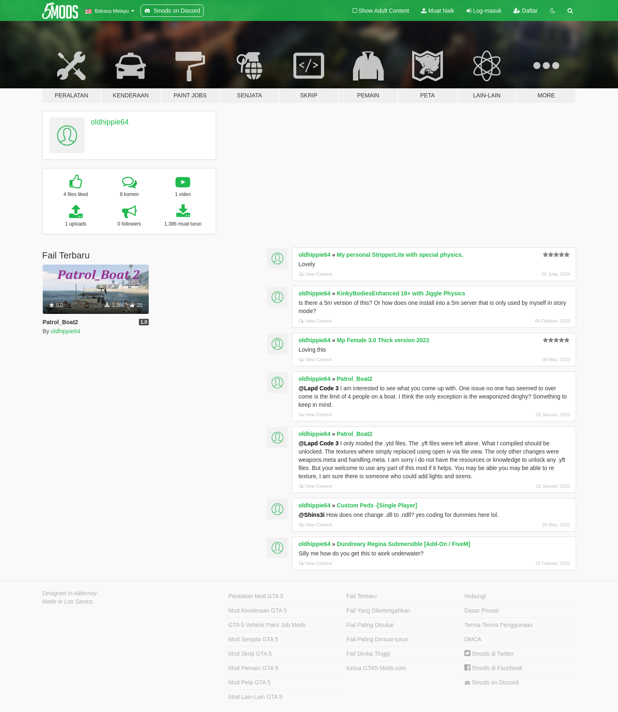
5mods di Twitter (489, 653)
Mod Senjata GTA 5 (253, 639)
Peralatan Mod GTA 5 (256, 596)
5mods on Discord (491, 682)
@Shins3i (311, 515)
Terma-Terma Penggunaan (498, 625)
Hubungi (475, 596)
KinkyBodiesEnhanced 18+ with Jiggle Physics (401, 293)
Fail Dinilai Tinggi (368, 653)
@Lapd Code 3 (318, 388)
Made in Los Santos (67, 601)
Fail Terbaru (361, 596)
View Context (315, 274)
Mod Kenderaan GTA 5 (257, 610)
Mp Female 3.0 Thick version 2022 (383, 340)
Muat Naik (437, 10)
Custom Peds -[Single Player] (377, 505)
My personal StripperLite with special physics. (400, 254)
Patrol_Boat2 (354, 379)
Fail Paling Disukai (370, 625)
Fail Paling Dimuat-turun (377, 639)
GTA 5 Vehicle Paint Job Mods (267, 625)
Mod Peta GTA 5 (249, 682)
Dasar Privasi (481, 610)
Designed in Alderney (69, 593)
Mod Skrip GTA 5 (250, 653)
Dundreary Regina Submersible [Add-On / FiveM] (403, 544)
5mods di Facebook (493, 668)
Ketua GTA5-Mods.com (376, 668)
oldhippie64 (110, 122)
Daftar (525, 10)
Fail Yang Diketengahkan (378, 610)
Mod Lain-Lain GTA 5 (255, 697)
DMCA (472, 639)
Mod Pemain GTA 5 (253, 668)
